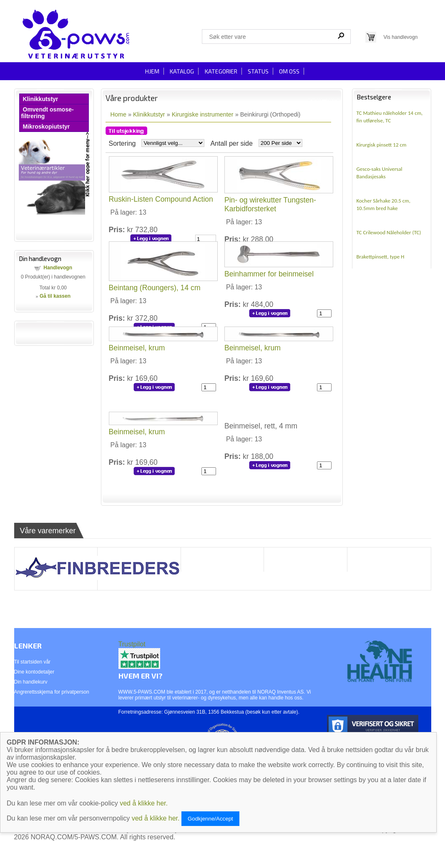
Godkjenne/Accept (210, 819)
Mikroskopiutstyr (46, 126)
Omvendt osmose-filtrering (47, 112)
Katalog (182, 71)
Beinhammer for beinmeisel (269, 274)
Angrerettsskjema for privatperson (51, 692)
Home (118, 114)
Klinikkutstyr (40, 99)
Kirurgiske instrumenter (203, 114)
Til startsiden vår (32, 662)
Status (258, 71)
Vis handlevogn (401, 37)
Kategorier (221, 71)
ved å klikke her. (144, 803)
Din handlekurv (31, 682)
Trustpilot (132, 644)
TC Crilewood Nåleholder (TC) (389, 232)
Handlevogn (57, 268)
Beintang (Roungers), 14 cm (155, 288)
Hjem (152, 71)
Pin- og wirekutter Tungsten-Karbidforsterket (270, 204)
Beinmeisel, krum (137, 348)
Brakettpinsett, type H (381, 256)
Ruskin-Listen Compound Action (161, 199)
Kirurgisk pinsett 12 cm (382, 145)
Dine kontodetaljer (34, 672)
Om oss (289, 71)
